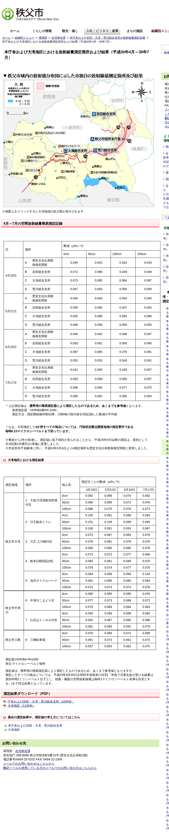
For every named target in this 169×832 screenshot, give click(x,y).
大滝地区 (14, 729)
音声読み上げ (149, 3)
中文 (21, 24)
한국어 (35, 24)
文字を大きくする (12, 3)
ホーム (15, 31)
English (7, 24)
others (50, 24)
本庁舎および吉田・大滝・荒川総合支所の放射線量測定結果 (107, 37)
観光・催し (70, 31)
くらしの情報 (42, 31)
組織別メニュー (24, 37)
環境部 (43, 37)
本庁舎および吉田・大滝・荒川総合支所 (35, 725)
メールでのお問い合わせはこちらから (28, 763)
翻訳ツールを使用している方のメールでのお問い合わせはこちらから (50, 768)
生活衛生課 (58, 37)
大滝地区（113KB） (21, 705)
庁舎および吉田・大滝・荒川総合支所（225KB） (41, 701)
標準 (70, 3)
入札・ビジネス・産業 (102, 31)
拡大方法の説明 (36, 3)
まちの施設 (135, 31)
